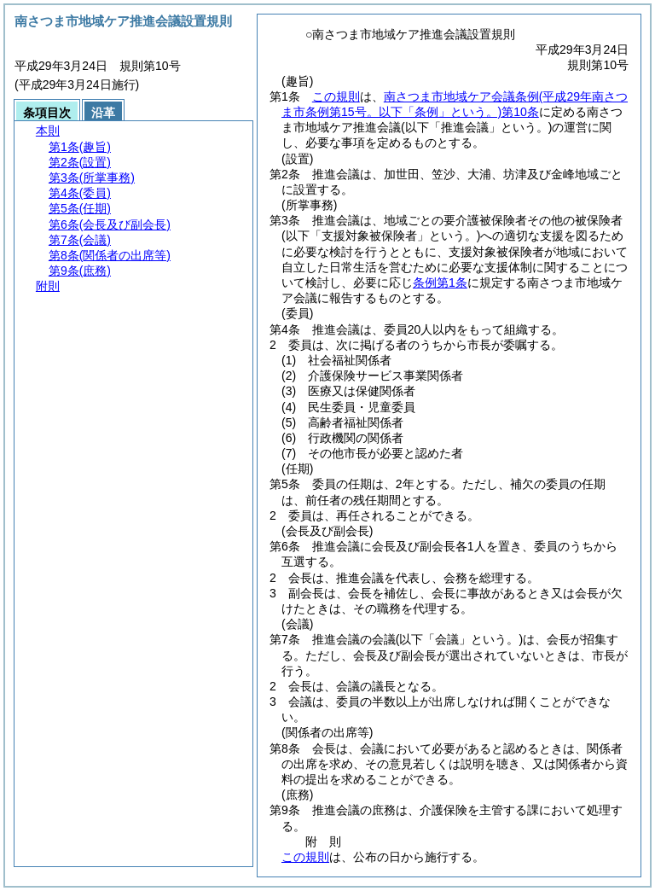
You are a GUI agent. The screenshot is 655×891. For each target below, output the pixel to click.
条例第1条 (440, 282)
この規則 (336, 96)
